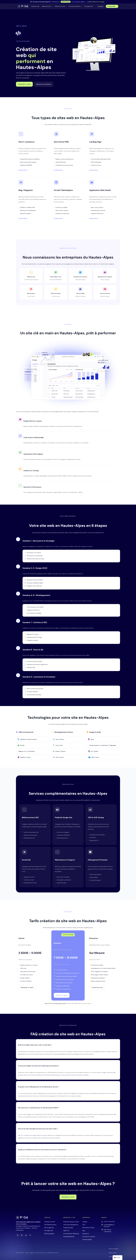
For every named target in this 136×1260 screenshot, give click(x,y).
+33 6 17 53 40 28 (109, 1221)
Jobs (83, 1224)
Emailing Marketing (68, 1236)
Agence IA (66, 1230)
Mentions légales (113, 1248)
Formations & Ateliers (88, 1236)
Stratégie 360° (88, 6)
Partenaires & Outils (88, 1227)
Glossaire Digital (87, 1239)
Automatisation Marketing (71, 1233)
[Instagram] (21, 1235)
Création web (35, 6)
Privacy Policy (112, 1252)
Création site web (49, 1222)
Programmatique (68, 1227)
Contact (100, 6)
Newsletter (85, 1233)
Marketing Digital (49, 1233)
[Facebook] (30, 1235)
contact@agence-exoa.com (109, 1225)
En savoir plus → (23, 170)
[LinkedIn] (26, 1235)
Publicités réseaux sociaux (71, 1222)
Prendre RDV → (112, 6)
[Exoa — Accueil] (23, 6)
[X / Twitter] (17, 1235)
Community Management (70, 1224)
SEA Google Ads (49, 1227)
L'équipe (84, 1222)
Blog (83, 1230)
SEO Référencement (50, 1224)
